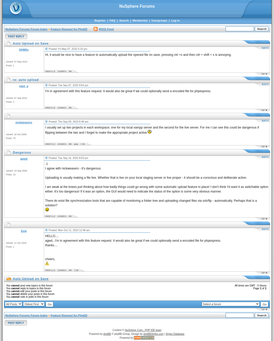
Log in (175, 20)
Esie (24, 230)
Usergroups (159, 20)
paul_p (23, 86)
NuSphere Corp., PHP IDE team (143, 330)
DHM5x (23, 49)
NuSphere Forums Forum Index (26, 29)
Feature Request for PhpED (69, 29)
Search (124, 20)
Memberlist (140, 20)
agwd (23, 158)
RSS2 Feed (104, 29)
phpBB (107, 334)
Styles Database (175, 334)
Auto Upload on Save (31, 279)
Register (100, 20)
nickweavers (23, 122)
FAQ (112, 20)
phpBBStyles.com (153, 334)
